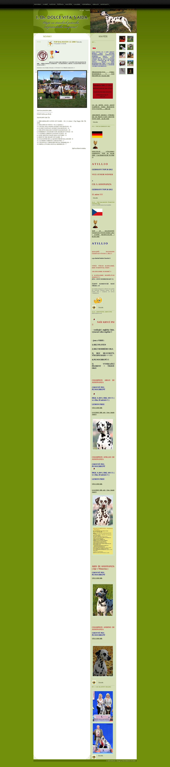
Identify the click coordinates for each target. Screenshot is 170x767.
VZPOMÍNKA (86, 4)
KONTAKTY (105, 4)
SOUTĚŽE (68, 4)
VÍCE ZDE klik (97, 408)
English (87, 10)
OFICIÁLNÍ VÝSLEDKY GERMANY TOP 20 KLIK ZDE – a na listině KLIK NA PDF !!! (103, 154)
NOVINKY (37, 4)
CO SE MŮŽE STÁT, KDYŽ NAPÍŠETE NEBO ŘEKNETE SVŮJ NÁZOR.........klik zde (103, 107)
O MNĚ (45, 4)
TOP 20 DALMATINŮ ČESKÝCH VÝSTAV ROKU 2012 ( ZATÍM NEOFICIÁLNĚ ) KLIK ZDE (103, 233)
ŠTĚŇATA (60, 4)
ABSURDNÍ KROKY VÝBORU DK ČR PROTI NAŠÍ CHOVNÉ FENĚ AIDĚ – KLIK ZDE (103, 117)
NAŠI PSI (52, 4)
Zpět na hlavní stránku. (79, 148)
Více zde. (95, 122)
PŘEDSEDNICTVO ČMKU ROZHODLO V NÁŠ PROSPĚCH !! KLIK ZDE (103, 74)
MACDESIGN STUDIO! (129, 760)
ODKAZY (96, 4)
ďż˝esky (82, 10)
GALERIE (77, 4)
